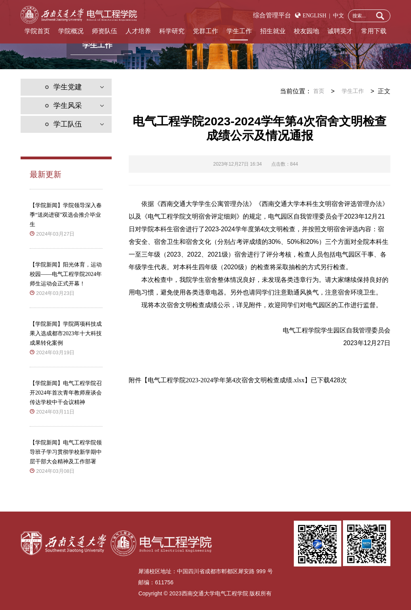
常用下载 (373, 31)
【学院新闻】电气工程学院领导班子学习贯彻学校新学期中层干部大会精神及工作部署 (66, 452)
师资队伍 (104, 31)
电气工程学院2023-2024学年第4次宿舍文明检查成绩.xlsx (226, 380)
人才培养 (138, 31)
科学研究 (172, 31)
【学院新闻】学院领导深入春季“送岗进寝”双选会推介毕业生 (66, 214)
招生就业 (272, 31)
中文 (337, 16)
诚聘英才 (340, 31)
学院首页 (37, 31)
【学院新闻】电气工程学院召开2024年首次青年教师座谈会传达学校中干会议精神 (66, 392)
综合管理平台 (272, 15)
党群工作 (205, 31)
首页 (318, 91)
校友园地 (306, 31)
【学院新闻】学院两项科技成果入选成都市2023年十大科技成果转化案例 (66, 333)
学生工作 (239, 31)
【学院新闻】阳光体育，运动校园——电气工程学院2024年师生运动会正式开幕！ (66, 274)
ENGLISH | (316, 16)
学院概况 (71, 31)
